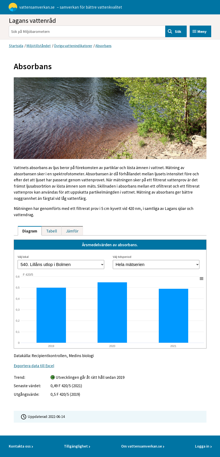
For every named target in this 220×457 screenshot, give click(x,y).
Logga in (202, 446)
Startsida (16, 45)
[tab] (30, 230)
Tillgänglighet (76, 446)
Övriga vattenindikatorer (73, 45)
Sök (178, 31)
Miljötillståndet (38, 45)
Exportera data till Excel (34, 365)
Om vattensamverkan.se (141, 446)
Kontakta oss (20, 446)
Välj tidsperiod (122, 257)
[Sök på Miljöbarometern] (87, 31)
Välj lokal (23, 257)
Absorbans (103, 45)
